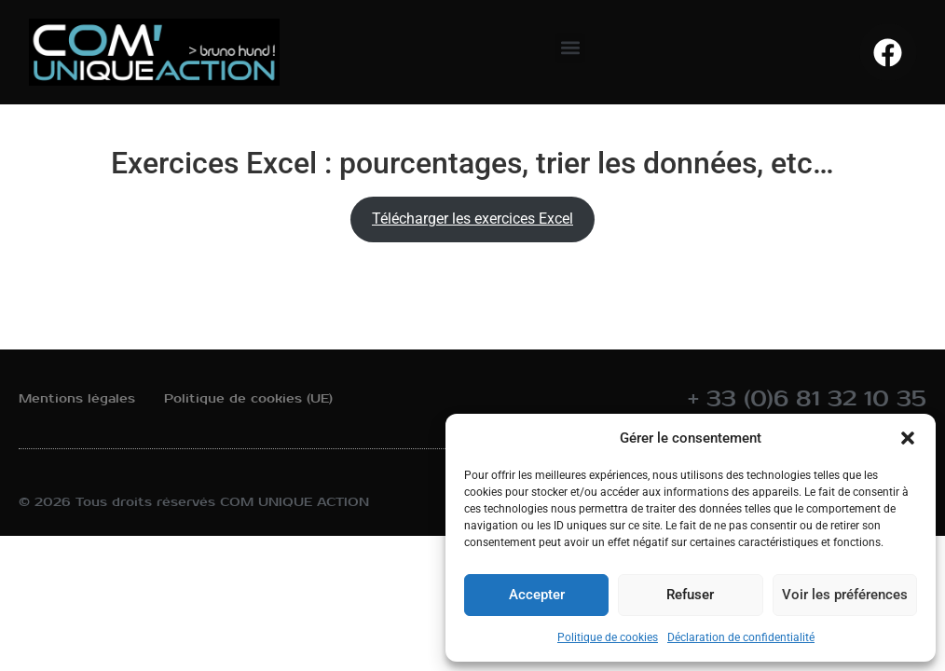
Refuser (689, 595)
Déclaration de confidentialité (741, 637)
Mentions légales (77, 398)
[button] (907, 438)
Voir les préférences (844, 595)
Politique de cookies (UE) (248, 398)
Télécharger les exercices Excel (472, 218)
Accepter (536, 595)
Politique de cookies (607, 637)
